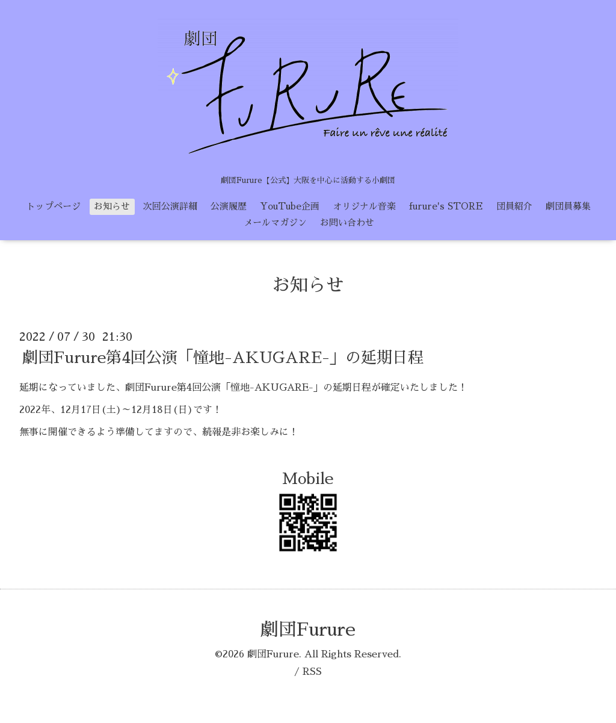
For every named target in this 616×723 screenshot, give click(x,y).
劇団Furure (308, 630)
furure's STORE (446, 206)
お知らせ (112, 206)
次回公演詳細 (170, 206)
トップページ (53, 206)
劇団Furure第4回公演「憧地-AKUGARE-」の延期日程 (223, 357)
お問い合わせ (347, 222)
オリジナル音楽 (364, 206)
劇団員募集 (568, 206)
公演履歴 (229, 206)
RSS (312, 672)
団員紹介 (514, 206)
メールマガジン (275, 222)
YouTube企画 (289, 206)
